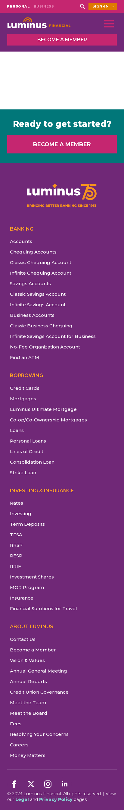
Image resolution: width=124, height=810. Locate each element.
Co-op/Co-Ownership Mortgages (48, 420)
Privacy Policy (56, 799)
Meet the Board (28, 713)
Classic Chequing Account (40, 262)
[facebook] (14, 784)
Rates (16, 503)
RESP (16, 556)
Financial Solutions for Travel (43, 608)
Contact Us (23, 639)
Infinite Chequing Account (40, 273)
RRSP (16, 545)
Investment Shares (32, 577)
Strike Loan (23, 472)
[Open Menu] (109, 24)
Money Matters (27, 755)
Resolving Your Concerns (39, 734)
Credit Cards (24, 388)
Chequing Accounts (33, 252)
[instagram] (48, 784)
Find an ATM (24, 357)
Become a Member (33, 650)
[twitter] (31, 784)
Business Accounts (32, 315)
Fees (15, 723)
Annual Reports (28, 681)
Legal (22, 799)
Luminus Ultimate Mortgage (43, 409)
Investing (20, 513)
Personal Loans (28, 441)
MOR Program (27, 587)
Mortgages (23, 399)
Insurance (21, 598)
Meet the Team (28, 702)
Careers (19, 745)
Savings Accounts (30, 283)
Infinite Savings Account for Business (53, 336)
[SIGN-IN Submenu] (113, 6)
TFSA (16, 534)
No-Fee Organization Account (45, 347)
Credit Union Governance (39, 692)
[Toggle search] (82, 6)
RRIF (15, 566)
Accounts (21, 241)
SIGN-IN (100, 6)
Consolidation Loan (32, 462)
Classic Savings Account (38, 294)
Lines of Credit (26, 451)
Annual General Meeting (38, 671)
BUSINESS (44, 6)
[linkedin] (65, 784)
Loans (17, 430)
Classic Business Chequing (41, 326)
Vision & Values (27, 660)
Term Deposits (27, 524)
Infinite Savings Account (38, 304)
